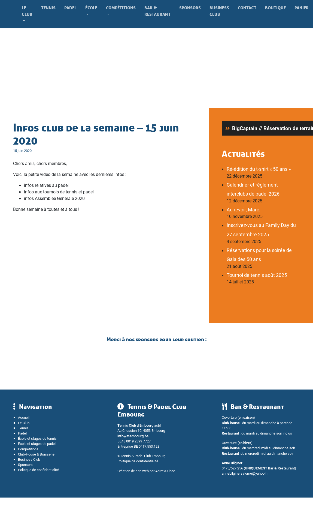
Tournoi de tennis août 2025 (257, 275)
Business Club (219, 11)
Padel (70, 7)
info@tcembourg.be (132, 435)
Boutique (275, 7)
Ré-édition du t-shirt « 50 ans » (259, 169)
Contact (247, 7)
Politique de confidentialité (38, 469)
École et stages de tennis (37, 438)
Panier (301, 7)
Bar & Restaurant (157, 11)
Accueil (23, 417)
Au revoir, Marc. (243, 209)
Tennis (48, 7)
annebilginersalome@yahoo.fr (245, 473)
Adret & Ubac (165, 470)
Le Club (27, 11)
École (91, 7)
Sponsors (190, 7)
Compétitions (121, 7)
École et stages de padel (37, 443)
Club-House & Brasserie (36, 454)
